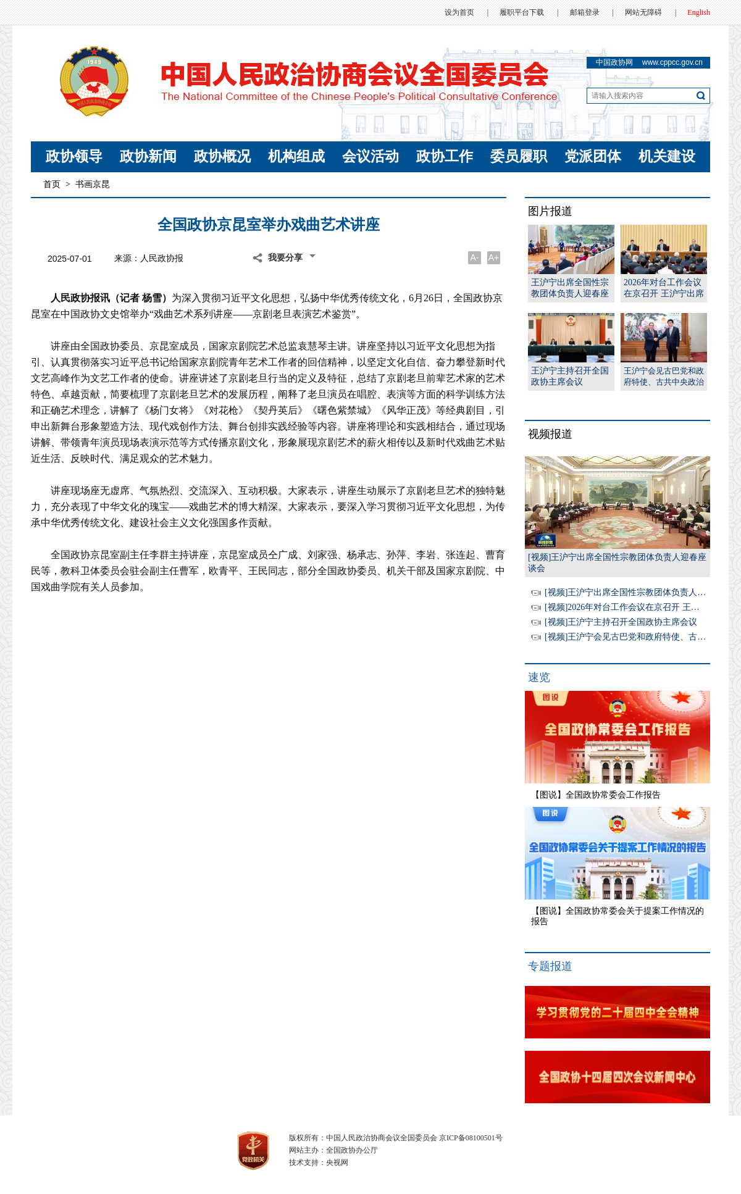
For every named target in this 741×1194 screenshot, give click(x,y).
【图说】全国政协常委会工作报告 (596, 794)
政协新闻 (148, 156)
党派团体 (592, 156)
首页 (52, 184)
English (698, 12)
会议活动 (370, 156)
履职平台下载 (522, 12)
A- (475, 257)
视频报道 (550, 434)
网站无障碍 (643, 12)
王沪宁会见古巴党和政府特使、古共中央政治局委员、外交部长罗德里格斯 (664, 377)
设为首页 (459, 12)
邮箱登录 (585, 12)
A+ (494, 257)
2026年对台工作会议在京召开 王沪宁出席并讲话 (664, 288)
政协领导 (74, 156)
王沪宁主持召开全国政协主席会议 (570, 376)
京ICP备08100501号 (471, 1137)
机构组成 (296, 156)
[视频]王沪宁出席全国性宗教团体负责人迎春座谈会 (642, 592)
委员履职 (518, 156)
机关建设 (666, 156)
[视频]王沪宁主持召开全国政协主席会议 (621, 622)
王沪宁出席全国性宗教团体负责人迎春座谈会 (570, 288)
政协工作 (444, 156)
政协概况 (222, 156)
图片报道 (550, 211)
